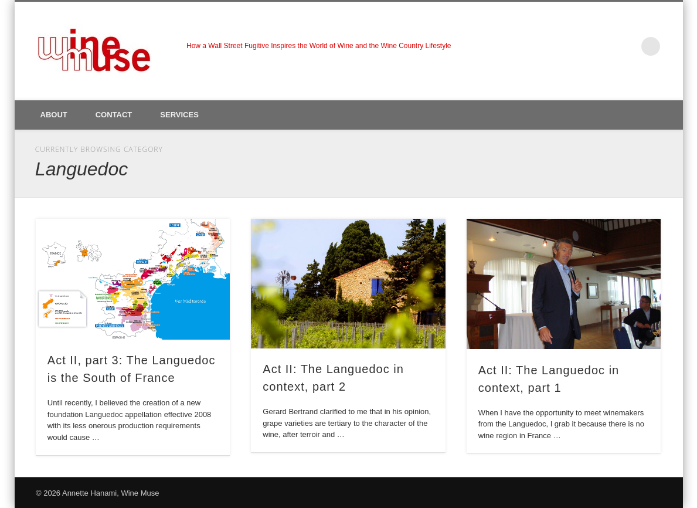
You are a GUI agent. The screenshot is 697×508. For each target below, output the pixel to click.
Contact (114, 114)
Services (179, 114)
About (53, 114)
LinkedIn (626, 46)
